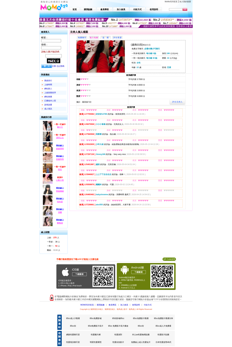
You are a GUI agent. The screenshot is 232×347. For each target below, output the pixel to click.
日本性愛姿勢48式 (163, 342)
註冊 (54, 66)
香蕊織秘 (60, 191)
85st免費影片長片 (95, 326)
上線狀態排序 (50, 93)
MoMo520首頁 (171, 1)
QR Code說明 (169, 259)
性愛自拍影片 (118, 342)
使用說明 (136, 305)
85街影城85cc (118, 318)
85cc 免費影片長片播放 (118, 326)
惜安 (60, 169)
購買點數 (100, 305)
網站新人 (48, 89)
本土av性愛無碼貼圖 (141, 334)
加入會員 (124, 305)
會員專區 (112, 305)
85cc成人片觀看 (73, 318)
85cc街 (73, 326)
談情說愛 (48, 105)
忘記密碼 (60, 66)
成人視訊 (48, 109)
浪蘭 (60, 212)
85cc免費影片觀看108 (163, 318)
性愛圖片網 (96, 334)
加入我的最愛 (185, 1)
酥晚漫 (60, 223)
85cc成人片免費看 (163, 326)
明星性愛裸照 (96, 342)
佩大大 (60, 127)
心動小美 (60, 180)
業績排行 (48, 80)
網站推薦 (48, 97)
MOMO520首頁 (87, 305)
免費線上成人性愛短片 (140, 342)
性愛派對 (118, 334)
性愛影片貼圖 (163, 334)
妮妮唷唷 (60, 149)
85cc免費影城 (96, 318)
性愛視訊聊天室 (73, 342)
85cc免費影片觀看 (141, 318)
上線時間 (48, 84)
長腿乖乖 (60, 159)
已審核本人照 (50, 101)
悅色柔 (60, 202)
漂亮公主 (60, 138)
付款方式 (148, 305)
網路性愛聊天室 (73, 334)
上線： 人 (53, 237)
